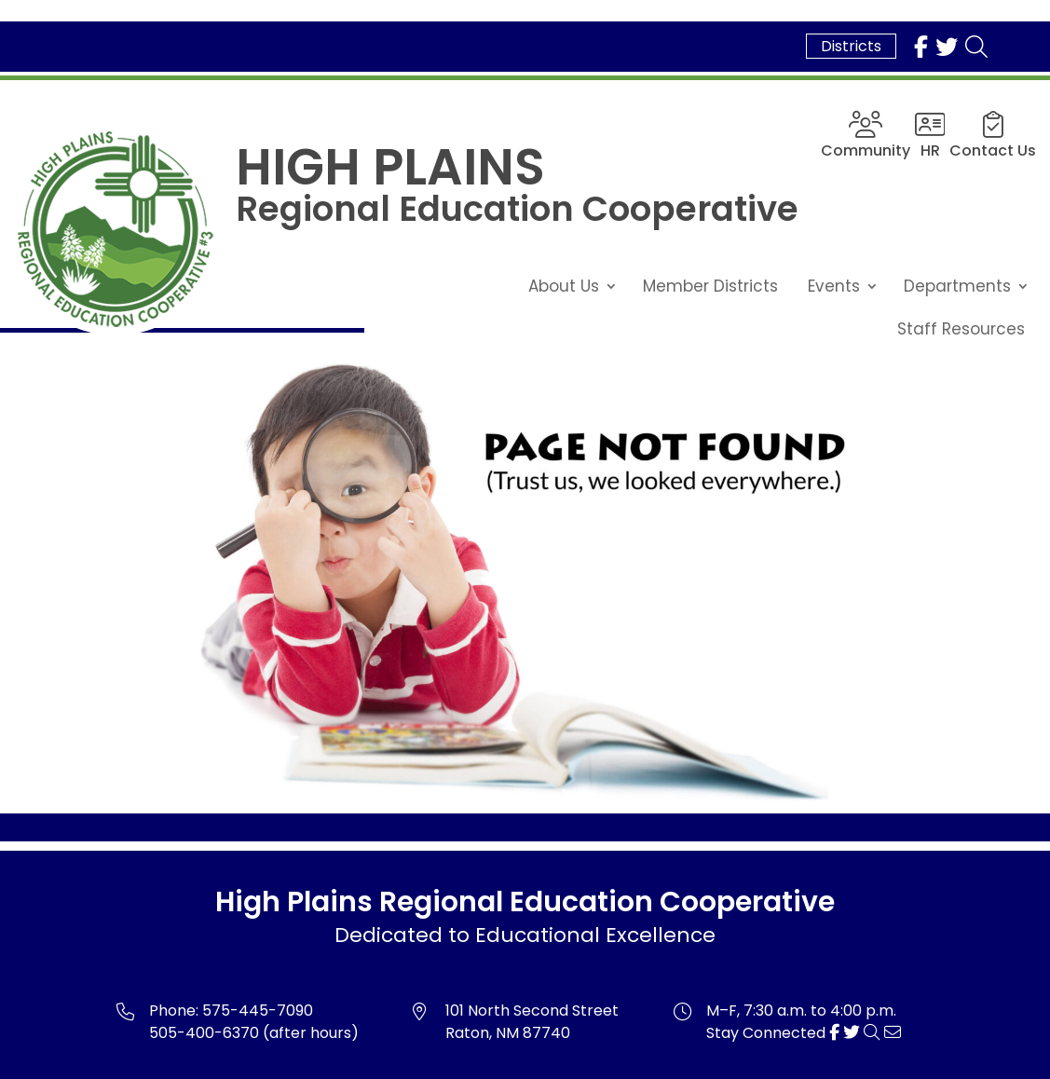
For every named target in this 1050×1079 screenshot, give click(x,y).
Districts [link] (851, 46)
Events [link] (834, 286)
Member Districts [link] (710, 286)
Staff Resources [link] (961, 329)
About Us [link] (563, 286)
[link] (921, 46)
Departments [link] (957, 286)
